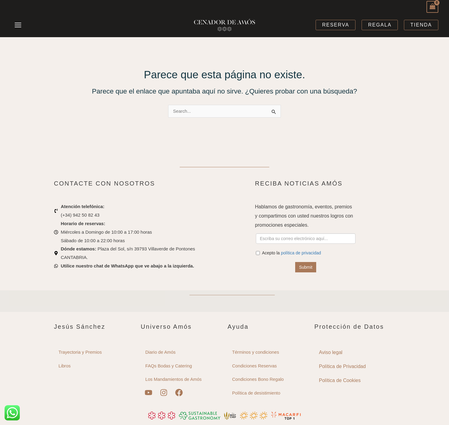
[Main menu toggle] (18, 25)
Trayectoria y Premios (80, 352)
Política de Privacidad (342, 366)
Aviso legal (330, 352)
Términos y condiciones (256, 352)
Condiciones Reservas (255, 365)
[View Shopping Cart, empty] (432, 7)
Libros (64, 365)
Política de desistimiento (256, 393)
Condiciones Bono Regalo (258, 379)
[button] (335, 25)
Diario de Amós (160, 352)
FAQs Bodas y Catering (169, 365)
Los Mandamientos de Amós (174, 379)
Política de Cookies (340, 380)
